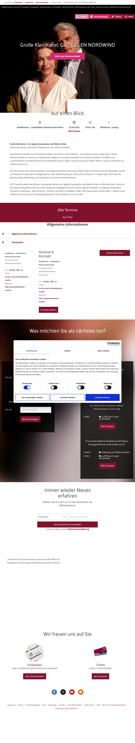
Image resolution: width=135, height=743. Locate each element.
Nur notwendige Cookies (32, 397)
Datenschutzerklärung (78, 529)
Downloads (52, 705)
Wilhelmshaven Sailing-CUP (120, 7)
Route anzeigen (30, 419)
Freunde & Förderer (75, 705)
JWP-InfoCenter (68, 7)
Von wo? (8, 377)
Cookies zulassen (102, 397)
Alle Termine (74, 131)
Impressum (11, 705)
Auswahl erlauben (67, 397)
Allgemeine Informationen (24, 234)
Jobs (44, 705)
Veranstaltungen (42, 2)
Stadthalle (34, 7)
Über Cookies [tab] (103, 351)
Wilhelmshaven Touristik (11, 7)
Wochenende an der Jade (84, 7)
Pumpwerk (18, 2)
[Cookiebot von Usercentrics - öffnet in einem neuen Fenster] (109, 344)
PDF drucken (107, 426)
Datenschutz (89, 705)
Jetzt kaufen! (100, 676)
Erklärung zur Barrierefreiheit (66, 708)
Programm (29, 2)
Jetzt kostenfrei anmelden (67, 524)
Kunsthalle (57, 7)
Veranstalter (17, 242)
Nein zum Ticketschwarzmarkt (113, 705)
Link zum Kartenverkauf (67, 56)
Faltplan (87, 452)
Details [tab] (67, 351)
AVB (98, 705)
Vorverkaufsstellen (33, 705)
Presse (20, 705)
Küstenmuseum (45, 7)
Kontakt (62, 705)
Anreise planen (48, 309)
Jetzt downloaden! (34, 676)
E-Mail (86, 417)
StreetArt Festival (102, 7)
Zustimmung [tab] (31, 351)
